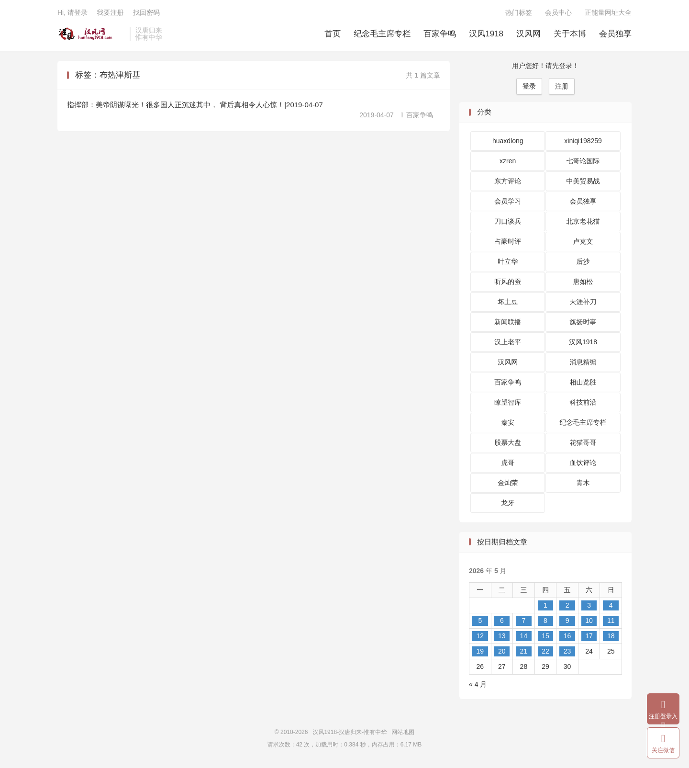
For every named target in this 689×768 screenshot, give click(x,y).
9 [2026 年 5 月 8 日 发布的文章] (567, 620)
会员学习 (507, 201)
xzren (508, 161)
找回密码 (146, 12)
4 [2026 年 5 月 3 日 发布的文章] (611, 605)
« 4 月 (478, 684)
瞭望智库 (507, 402)
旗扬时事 (583, 322)
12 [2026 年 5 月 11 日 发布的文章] (480, 636)
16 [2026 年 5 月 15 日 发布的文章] (567, 636)
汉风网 (528, 33)
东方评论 (507, 181)
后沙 (583, 261)
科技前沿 (583, 402)
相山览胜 (583, 382)
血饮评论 (583, 462)
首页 (332, 33)
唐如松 (583, 281)
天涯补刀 (583, 301)
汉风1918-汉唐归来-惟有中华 (91, 34)
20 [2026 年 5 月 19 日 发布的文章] (502, 651)
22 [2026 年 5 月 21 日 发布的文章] (545, 651)
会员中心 (558, 12)
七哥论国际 (583, 161)
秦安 (507, 422)
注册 (561, 86)
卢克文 (583, 241)
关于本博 (570, 33)
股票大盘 (507, 442)
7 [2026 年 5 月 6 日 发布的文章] (524, 620)
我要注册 (110, 12)
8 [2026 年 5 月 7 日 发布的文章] (545, 620)
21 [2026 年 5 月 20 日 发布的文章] (524, 651)
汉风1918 (486, 33)
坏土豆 (508, 301)
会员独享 (615, 33)
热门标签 (518, 12)
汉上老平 (507, 342)
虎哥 (507, 462)
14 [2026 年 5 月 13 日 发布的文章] (524, 636)
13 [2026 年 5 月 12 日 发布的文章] (502, 636)
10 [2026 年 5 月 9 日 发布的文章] (589, 620)
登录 (529, 86)
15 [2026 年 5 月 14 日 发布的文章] (545, 636)
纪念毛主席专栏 (382, 33)
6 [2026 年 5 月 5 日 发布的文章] (502, 620)
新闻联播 (507, 322)
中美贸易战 (583, 181)
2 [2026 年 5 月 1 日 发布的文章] (567, 605)
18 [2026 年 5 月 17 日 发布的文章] (611, 636)
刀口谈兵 (507, 221)
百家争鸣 (439, 33)
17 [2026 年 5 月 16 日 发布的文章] (589, 636)
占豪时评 (507, 241)
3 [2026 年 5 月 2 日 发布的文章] (589, 605)
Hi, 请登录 (72, 12)
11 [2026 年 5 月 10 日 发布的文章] (611, 620)
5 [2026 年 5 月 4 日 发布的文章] (480, 620)
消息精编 (583, 362)
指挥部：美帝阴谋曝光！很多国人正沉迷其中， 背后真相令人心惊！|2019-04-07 (195, 105)
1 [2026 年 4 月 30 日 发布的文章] (545, 605)
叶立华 (508, 261)
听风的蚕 (507, 281)
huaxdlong (507, 141)
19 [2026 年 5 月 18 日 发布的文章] (480, 651)
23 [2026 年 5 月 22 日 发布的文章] (567, 651)
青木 (583, 482)
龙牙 (507, 503)
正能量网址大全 (608, 12)
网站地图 (402, 732)
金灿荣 (508, 482)
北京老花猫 (583, 221)
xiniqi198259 (583, 141)
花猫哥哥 (583, 442)
